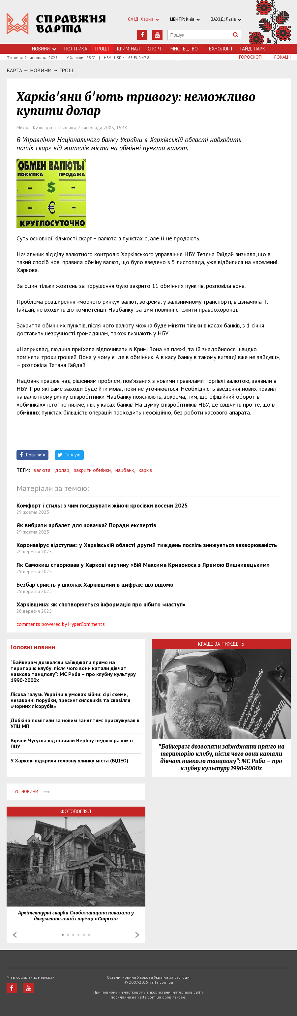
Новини (44, 49)
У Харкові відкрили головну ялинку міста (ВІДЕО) (69, 760)
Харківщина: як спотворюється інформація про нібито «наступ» (101, 604)
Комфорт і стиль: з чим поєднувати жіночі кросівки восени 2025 (102, 505)
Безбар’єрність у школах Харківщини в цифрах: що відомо (94, 584)
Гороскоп (250, 57)
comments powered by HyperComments (60, 624)
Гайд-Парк (252, 49)
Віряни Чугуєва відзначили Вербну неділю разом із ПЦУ (72, 743)
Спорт (155, 49)
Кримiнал (128, 49)
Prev (14, 935)
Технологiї (219, 49)
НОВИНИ (40, 70)
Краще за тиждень (221, 644)
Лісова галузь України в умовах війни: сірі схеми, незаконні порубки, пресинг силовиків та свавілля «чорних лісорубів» (70, 700)
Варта (14, 70)
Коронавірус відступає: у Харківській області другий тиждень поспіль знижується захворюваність (146, 545)
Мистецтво (184, 49)
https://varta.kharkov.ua (56, 25)
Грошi (67, 70)
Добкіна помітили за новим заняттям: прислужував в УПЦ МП (75, 723)
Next (137, 935)
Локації (282, 57)
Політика (75, 49)
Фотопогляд (76, 811)
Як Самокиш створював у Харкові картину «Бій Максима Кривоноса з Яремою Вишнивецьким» (143, 565)
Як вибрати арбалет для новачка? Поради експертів (86, 525)
